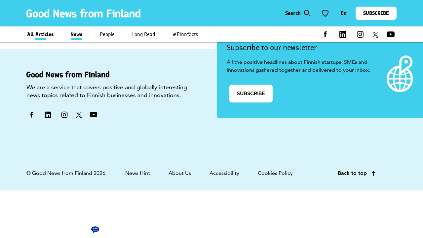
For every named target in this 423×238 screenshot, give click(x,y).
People (107, 34)
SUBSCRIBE (376, 13)
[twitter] (375, 34)
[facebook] (325, 34)
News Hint (137, 173)
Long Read (143, 34)
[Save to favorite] (325, 13)
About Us (180, 173)
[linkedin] (342, 34)
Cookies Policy (275, 173)
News (76, 34)
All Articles (40, 34)
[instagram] (360, 34)
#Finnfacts (185, 34)
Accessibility (224, 173)
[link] (84, 13)
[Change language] (343, 13)
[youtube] (390, 34)
